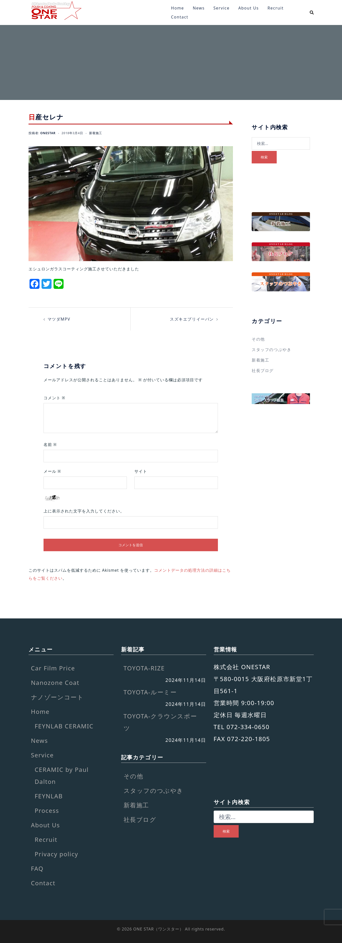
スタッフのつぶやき (271, 349)
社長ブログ (263, 370)
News (199, 8)
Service (221, 8)
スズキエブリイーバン (192, 319)
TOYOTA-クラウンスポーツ (160, 722)
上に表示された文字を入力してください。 (84, 511)
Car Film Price (53, 668)
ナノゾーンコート (57, 697)
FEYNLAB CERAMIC (64, 726)
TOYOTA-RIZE (144, 668)
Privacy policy (56, 854)
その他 (258, 339)
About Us (248, 8)
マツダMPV (59, 319)
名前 (50, 444)
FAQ (37, 868)
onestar (48, 133)
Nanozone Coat (55, 682)
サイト (140, 471)
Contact (179, 17)
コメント (55, 398)
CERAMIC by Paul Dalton (62, 775)
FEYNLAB (49, 796)
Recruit (275, 8)
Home (177, 8)
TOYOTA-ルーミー (150, 692)
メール (52, 471)
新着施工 (95, 133)
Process (47, 810)
